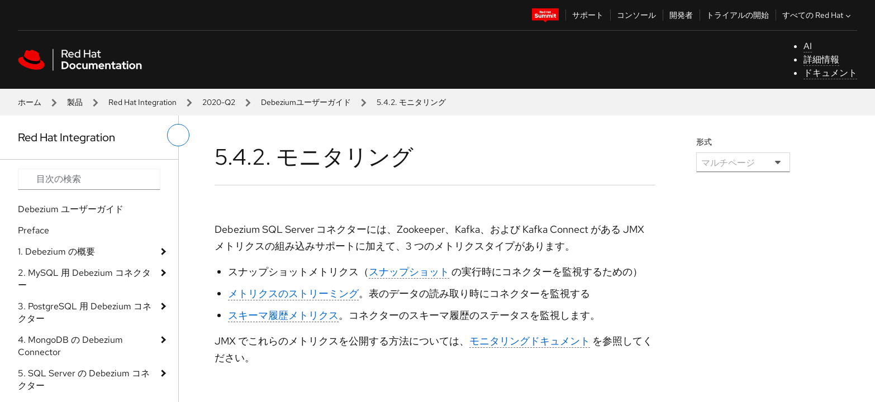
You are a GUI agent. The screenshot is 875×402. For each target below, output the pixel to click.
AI (807, 46)
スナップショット (409, 271)
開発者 (681, 15)
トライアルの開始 (737, 15)
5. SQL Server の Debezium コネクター (84, 379)
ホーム (29, 102)
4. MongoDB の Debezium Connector (70, 346)
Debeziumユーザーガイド (306, 102)
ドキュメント (830, 73)
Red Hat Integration (142, 102)
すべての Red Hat (817, 15)
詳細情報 (821, 59)
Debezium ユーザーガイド (70, 209)
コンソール (636, 15)
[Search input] (89, 179)
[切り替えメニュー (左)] (178, 135)
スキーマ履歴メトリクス (283, 315)
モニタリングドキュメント (529, 340)
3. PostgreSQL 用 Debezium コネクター (84, 312)
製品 (75, 102)
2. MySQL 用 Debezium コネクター (84, 279)
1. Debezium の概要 (56, 251)
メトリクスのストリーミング (293, 293)
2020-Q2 (218, 102)
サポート (587, 15)
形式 (704, 142)
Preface (33, 230)
